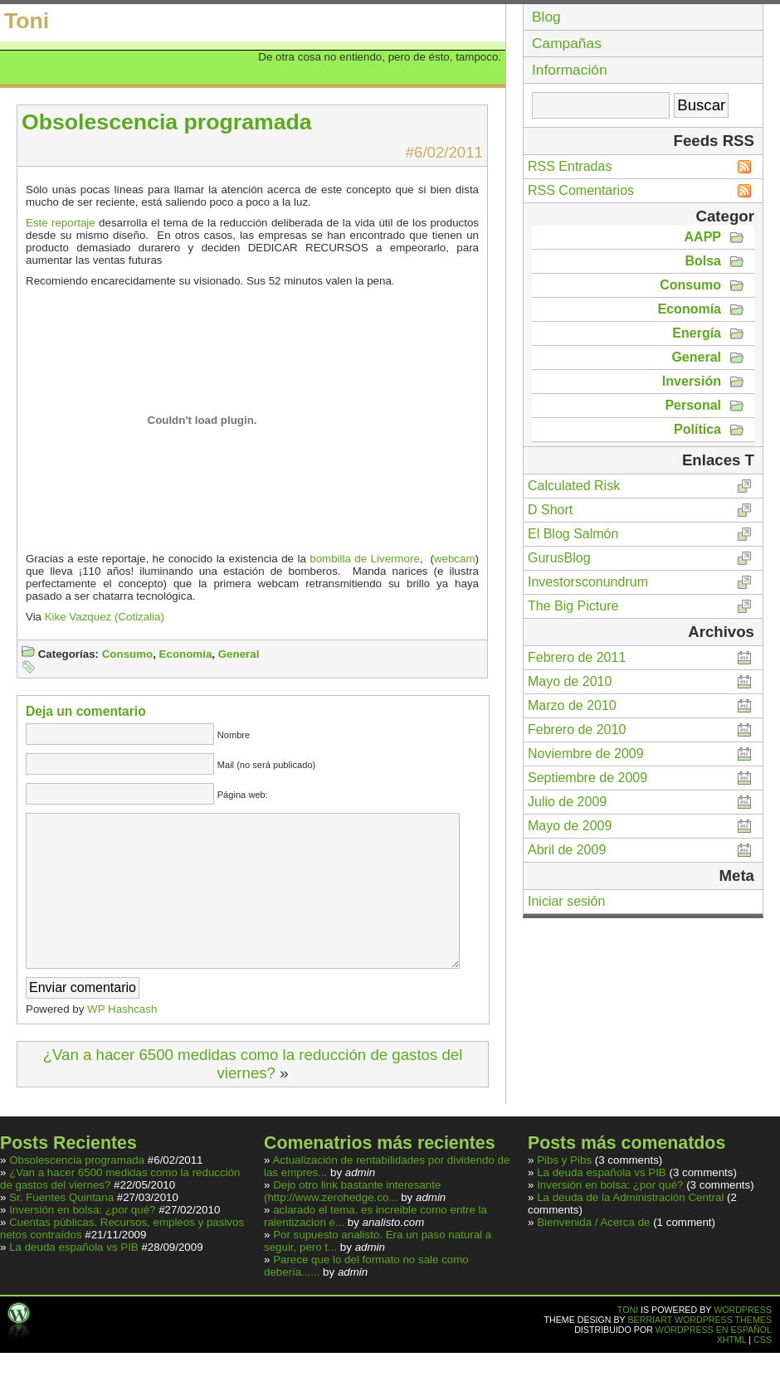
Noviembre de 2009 (586, 753)
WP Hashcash (122, 1042)
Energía (696, 333)
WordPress (743, 1343)
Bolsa (703, 261)
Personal (693, 405)
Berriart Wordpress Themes (700, 1353)
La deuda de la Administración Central (630, 1230)
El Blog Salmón (573, 534)
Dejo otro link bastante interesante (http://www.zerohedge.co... (352, 1224)
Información (569, 69)
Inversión (691, 381)
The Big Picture (573, 606)
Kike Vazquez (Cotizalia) (104, 616)
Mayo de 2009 (570, 826)
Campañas (567, 43)
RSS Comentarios (581, 190)
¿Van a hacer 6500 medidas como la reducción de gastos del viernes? (253, 1097)
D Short (550, 510)
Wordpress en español (714, 1363)
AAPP (703, 237)
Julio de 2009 (567, 802)
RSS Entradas (570, 166)
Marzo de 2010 (572, 705)
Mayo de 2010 (570, 681)
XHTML (732, 1373)
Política (697, 429)
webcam (454, 558)
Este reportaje (60, 222)
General (239, 654)
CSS (762, 1373)
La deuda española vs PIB (74, 1280)
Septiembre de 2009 (587, 778)
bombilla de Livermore (365, 558)
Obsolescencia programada (76, 1193)
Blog (546, 16)
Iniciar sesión (566, 901)
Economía (185, 654)
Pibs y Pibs (564, 1193)
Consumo (127, 654)
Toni (26, 20)
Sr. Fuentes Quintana (61, 1230)
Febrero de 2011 (577, 657)
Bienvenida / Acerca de (595, 1255)
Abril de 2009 (567, 850)
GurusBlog (559, 558)
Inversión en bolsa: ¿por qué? (82, 1243)
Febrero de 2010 (577, 729)
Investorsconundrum (588, 582)
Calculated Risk (574, 486)
